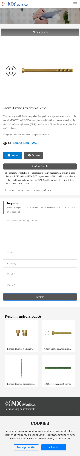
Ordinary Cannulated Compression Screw (30, 135)
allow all (53, 447)
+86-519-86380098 (25, 143)
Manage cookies (26, 447)
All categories (40, 32)
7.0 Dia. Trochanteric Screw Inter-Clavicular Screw (58, 385)
